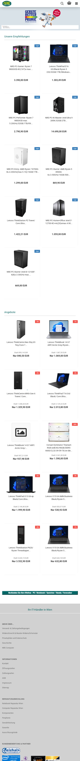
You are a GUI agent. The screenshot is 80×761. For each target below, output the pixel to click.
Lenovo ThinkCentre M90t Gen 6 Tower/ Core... (21, 395)
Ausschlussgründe (9, 732)
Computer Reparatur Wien (12, 708)
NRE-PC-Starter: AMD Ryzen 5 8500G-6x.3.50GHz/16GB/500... (59, 172)
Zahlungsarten (8, 673)
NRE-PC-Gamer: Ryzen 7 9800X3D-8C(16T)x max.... (21, 67)
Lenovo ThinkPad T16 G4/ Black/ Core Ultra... (59, 395)
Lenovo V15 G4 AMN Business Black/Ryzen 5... (58, 497)
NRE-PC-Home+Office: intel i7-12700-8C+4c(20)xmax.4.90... (58, 221)
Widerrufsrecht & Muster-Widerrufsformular (20, 633)
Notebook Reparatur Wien (12, 703)
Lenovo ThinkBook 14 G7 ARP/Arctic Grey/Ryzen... (59, 343)
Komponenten (8, 713)
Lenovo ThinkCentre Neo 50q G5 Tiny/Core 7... (21, 343)
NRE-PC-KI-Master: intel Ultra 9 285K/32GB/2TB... (59, 119)
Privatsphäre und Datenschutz (14, 638)
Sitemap (5, 688)
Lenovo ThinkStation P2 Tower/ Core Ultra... (21, 221)
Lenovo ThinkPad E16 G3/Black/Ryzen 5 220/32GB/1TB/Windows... (59, 69)
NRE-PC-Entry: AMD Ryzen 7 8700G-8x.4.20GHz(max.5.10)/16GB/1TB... (22, 170)
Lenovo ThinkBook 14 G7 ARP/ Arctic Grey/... (21, 446)
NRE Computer (8, 648)
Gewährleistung (8, 723)
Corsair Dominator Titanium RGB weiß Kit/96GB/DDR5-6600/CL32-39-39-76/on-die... (58, 448)
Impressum (6, 683)
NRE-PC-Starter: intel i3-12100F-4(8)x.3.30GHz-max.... (21, 273)
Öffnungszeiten (8, 668)
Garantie (5, 727)
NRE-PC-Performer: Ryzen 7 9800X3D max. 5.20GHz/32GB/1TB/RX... (21, 121)
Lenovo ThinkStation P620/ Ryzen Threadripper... (21, 549)
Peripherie (6, 718)
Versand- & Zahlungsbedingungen (16, 628)
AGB (4, 678)
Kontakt (5, 663)
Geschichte (6, 643)
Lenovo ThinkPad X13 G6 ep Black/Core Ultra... (21, 497)
